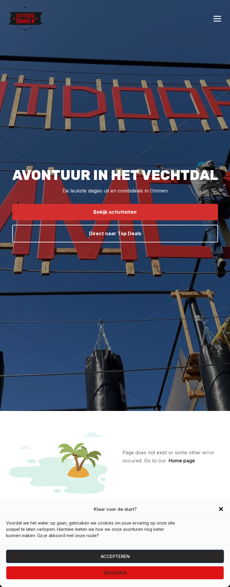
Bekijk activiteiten (115, 212)
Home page (182, 461)
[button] (221, 509)
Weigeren (115, 573)
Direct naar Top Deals (115, 233)
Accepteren (115, 556)
